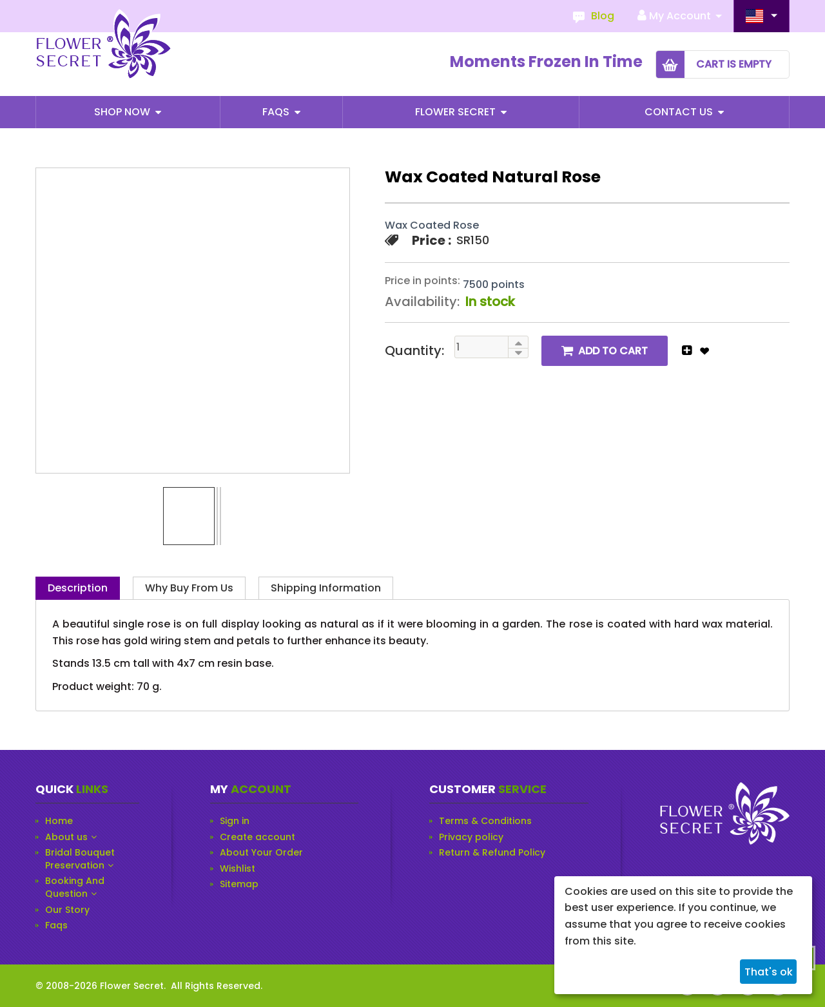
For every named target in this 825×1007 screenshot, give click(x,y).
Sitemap (239, 884)
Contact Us (680, 111)
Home (59, 821)
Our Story (67, 910)
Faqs (277, 111)
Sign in (234, 821)
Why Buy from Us (189, 587)
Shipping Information (326, 587)
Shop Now (123, 111)
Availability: (422, 301)
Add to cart (613, 350)
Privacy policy (471, 837)
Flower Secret (456, 111)
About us (66, 837)
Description (78, 587)
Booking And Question (74, 887)
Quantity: (414, 350)
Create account (257, 837)
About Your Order (261, 853)
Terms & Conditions (485, 821)
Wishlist (237, 869)
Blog (602, 15)
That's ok (768, 971)
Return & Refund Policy (492, 853)
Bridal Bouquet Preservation (80, 859)
